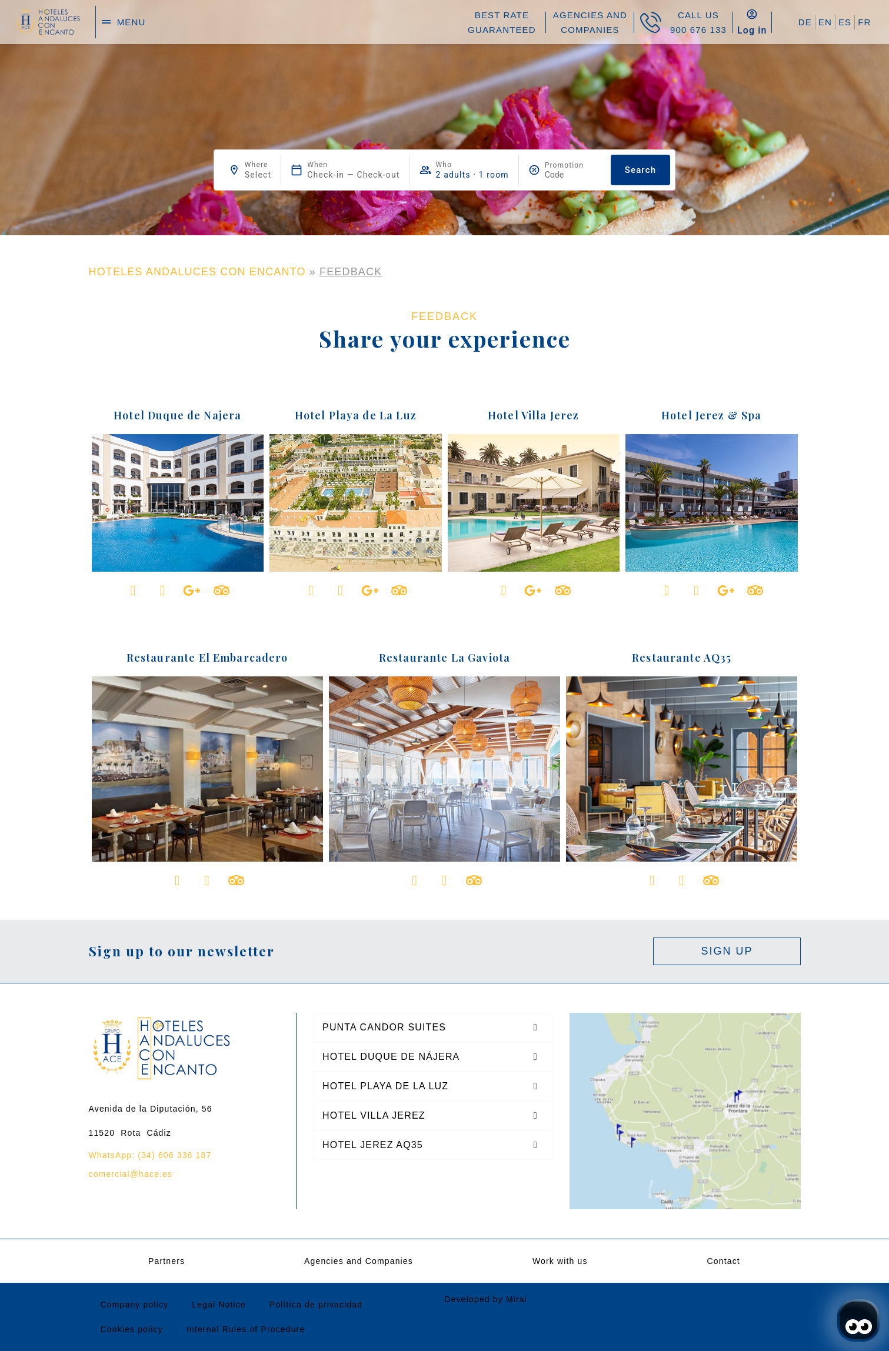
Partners (166, 1261)
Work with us (560, 1261)
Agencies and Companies (358, 1261)
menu (131, 22)
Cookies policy (132, 1329)
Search (640, 170)
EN (825, 22)
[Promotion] (573, 174)
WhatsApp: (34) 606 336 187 (150, 1155)
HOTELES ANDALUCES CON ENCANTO (197, 272)
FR (864, 22)
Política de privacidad (315, 1304)
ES (844, 22)
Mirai (516, 1299)
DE (805, 22)
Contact (723, 1261)
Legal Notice (219, 1304)
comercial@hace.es (131, 1174)
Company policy (135, 1304)
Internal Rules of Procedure (246, 1329)
